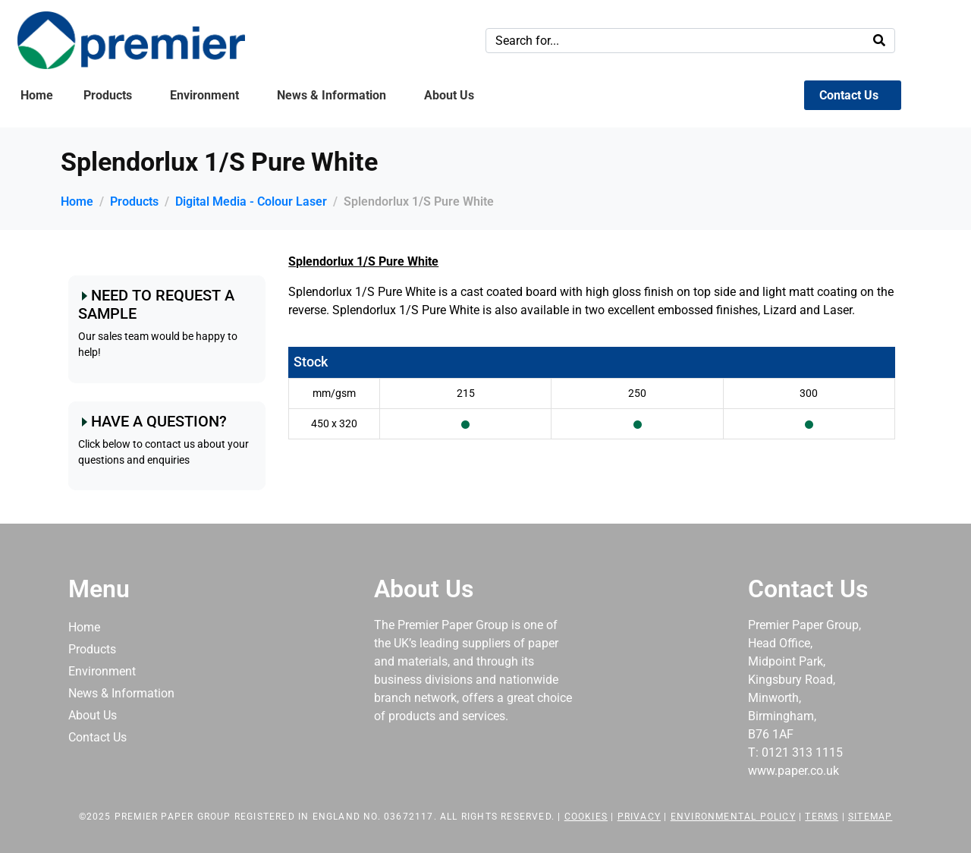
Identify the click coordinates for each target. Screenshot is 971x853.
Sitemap (870, 816)
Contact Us (848, 95)
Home (36, 95)
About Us (449, 95)
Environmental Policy (733, 816)
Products (107, 95)
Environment (204, 95)
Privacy (639, 816)
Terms (821, 816)
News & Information (331, 95)
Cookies (586, 816)
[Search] (879, 40)
